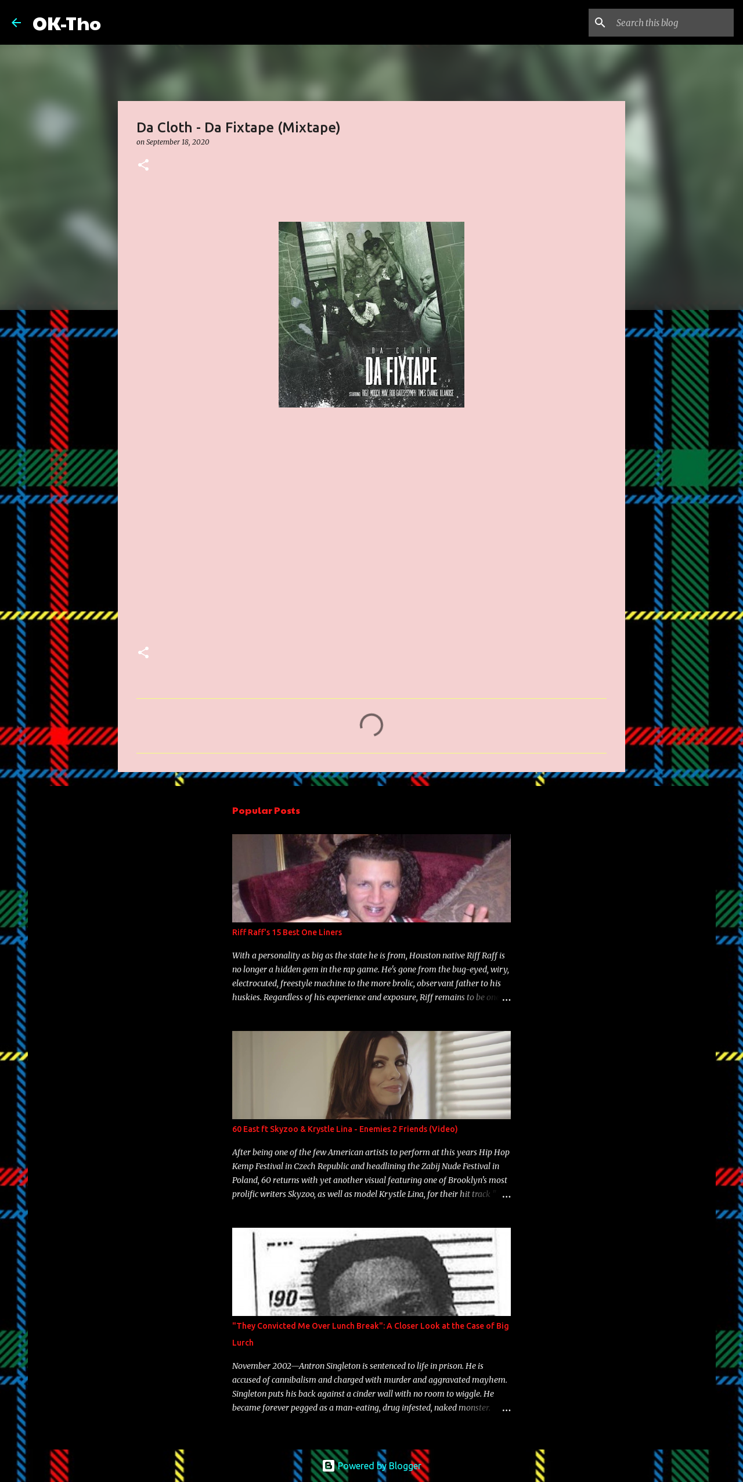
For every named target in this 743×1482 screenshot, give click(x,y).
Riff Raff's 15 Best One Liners (287, 932)
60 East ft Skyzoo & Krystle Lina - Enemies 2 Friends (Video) (345, 1129)
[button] (143, 166)
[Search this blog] (673, 23)
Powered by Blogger (371, 1466)
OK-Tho (67, 22)
